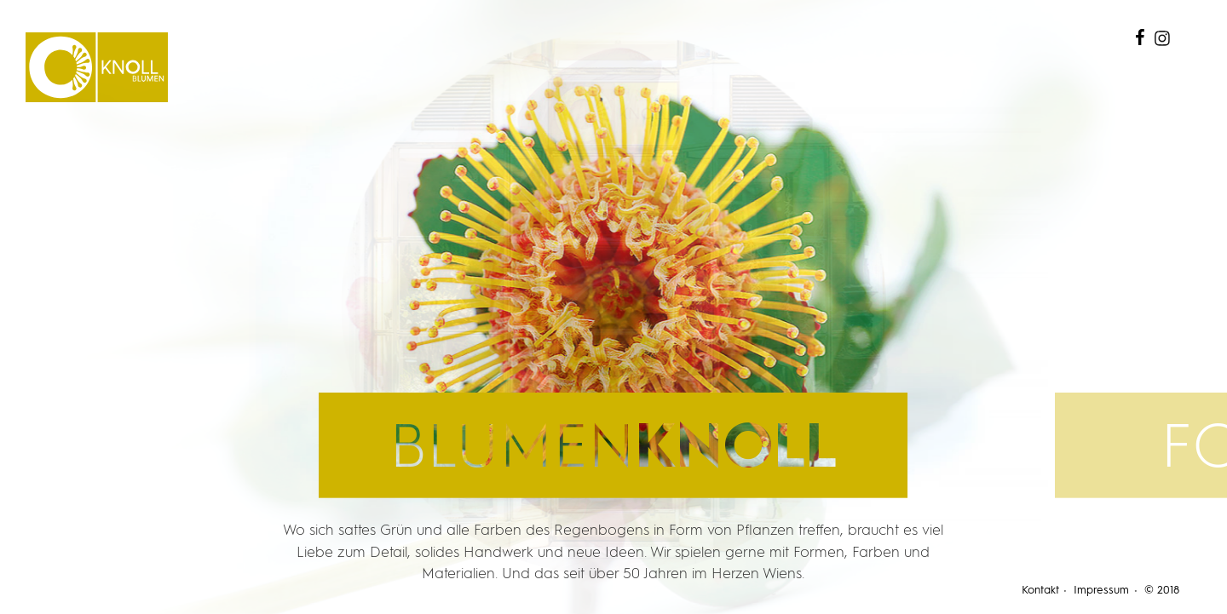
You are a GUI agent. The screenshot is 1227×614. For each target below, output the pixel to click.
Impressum (1101, 590)
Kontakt (1040, 590)
